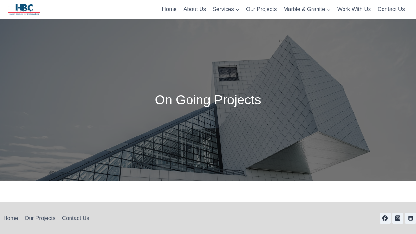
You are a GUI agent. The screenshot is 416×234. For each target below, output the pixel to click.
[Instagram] (397, 218)
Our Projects (261, 9)
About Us (194, 9)
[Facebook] (385, 218)
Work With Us (354, 9)
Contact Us (391, 9)
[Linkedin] (410, 218)
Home (169, 9)
